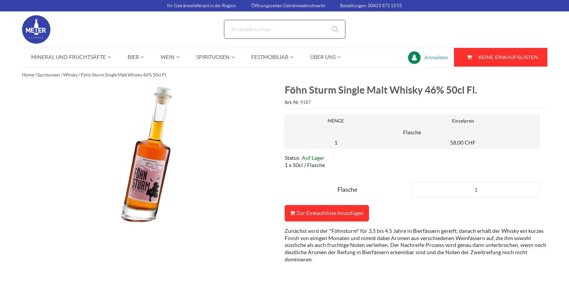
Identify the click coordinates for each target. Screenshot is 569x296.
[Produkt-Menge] (476, 189)
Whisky (70, 74)
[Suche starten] (335, 29)
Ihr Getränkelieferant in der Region (201, 5)
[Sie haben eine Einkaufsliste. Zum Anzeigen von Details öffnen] (500, 57)
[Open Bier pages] (145, 57)
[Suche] (284, 29)
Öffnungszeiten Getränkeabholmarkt (288, 5)
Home (28, 74)
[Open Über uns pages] (342, 57)
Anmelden (436, 57)
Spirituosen (48, 74)
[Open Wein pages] (181, 57)
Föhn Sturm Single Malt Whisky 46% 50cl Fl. (124, 74)
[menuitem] (70, 57)
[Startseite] (58, 29)
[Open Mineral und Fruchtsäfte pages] (112, 57)
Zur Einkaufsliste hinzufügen (327, 213)
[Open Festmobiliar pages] (294, 57)
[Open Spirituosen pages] (236, 57)
